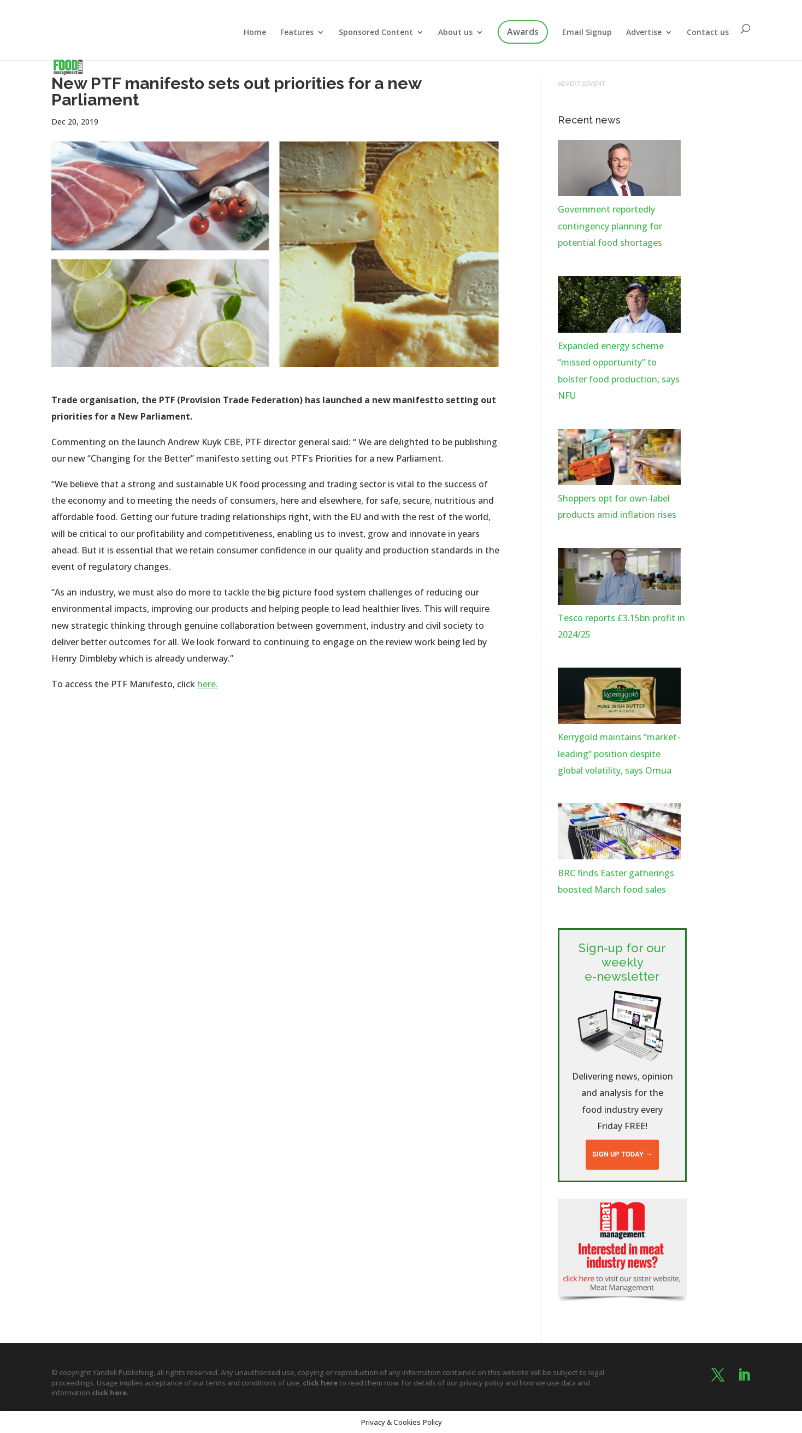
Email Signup (587, 32)
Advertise (644, 32)
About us (455, 32)
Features (297, 32)
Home (255, 32)
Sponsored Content (376, 32)
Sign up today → (622, 1154)
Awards (523, 32)
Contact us (708, 32)
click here (320, 1383)
